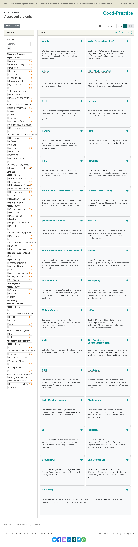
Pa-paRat (92, 101)
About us (8, 533)
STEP (45, 101)
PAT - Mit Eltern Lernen (54, 400)
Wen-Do (46, 41)
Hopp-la (92, 220)
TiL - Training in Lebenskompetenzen (99, 341)
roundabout (94, 370)
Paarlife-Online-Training (100, 190)
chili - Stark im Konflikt (99, 71)
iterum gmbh (128, 533)
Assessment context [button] (18, 340)
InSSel (91, 310)
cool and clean (49, 280)
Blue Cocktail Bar (96, 460)
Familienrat (93, 430)
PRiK (44, 161)
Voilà (44, 340)
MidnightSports (50, 310)
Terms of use (36, 533)
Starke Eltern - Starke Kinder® (57, 190)
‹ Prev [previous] (99, 26)
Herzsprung (94, 280)
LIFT (44, 430)
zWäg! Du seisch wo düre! (101, 41)
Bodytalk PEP (49, 460)
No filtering (15, 57)
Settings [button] (12, 172)
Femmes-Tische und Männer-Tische (60, 250)
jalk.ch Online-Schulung (54, 220)
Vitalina (45, 71)
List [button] (42, 32)
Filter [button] (10, 32)
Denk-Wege (48, 489)
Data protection (21, 533)
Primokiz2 (93, 161)
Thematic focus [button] (16, 54)
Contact (48, 533)
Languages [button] (13, 283)
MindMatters (94, 400)
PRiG (90, 131)
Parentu (46, 131)
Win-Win (92, 250)
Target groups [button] (15, 202)
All (8, 57)
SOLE (44, 370)
